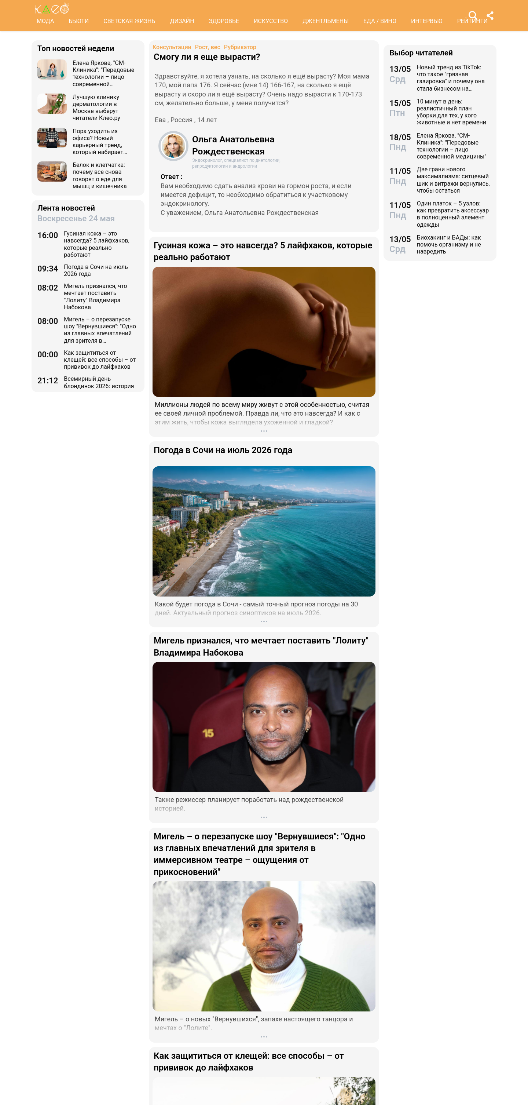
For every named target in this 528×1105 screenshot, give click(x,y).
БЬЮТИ (79, 21)
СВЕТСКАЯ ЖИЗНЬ (129, 21)
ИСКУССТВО (271, 21)
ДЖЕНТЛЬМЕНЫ (325, 21)
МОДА (45, 21)
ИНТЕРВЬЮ (427, 21)
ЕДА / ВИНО (379, 21)
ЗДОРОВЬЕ (224, 21)
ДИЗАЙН (182, 21)
